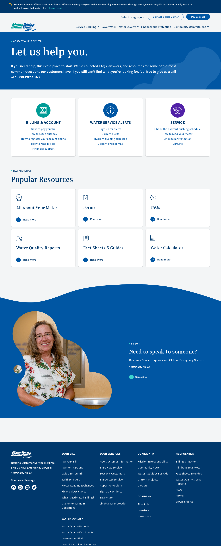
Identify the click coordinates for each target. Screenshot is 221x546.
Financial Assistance (74, 491)
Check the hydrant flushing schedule (177, 129)
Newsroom (144, 516)
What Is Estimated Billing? (78, 497)
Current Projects (148, 479)
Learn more (55, 8)
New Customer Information (116, 461)
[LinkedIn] (27, 487)
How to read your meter (177, 134)
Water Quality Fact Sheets (77, 532)
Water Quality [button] (127, 27)
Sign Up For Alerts (111, 491)
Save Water (109, 27)
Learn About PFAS (72, 538)
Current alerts (110, 134)
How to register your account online (43, 139)
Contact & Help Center (166, 16)
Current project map (110, 143)
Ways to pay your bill (43, 129)
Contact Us (141, 377)
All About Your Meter (189, 467)
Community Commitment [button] (190, 27)
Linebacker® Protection (156, 27)
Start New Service (111, 467)
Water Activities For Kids (153, 473)
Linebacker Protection (178, 139)
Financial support (43, 148)
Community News (148, 467)
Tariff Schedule (71, 479)
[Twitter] (34, 487)
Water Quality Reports (75, 526)
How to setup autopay (43, 134)
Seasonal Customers (112, 473)
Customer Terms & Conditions (73, 505)
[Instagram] (20, 487)
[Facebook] (13, 487)
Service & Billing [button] (86, 27)
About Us (143, 504)
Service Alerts (184, 501)
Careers (142, 485)
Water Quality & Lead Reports (189, 481)
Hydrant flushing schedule (110, 139)
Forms (180, 495)
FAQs (179, 489)
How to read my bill (43, 143)
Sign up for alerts (110, 129)
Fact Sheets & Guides (189, 473)
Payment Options (72, 467)
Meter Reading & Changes (78, 485)
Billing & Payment (187, 461)
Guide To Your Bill (72, 473)
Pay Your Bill (198, 16)
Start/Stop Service (111, 479)
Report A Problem (111, 485)
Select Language (131, 17)
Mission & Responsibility (153, 461)
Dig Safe (178, 143)
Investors (143, 510)
